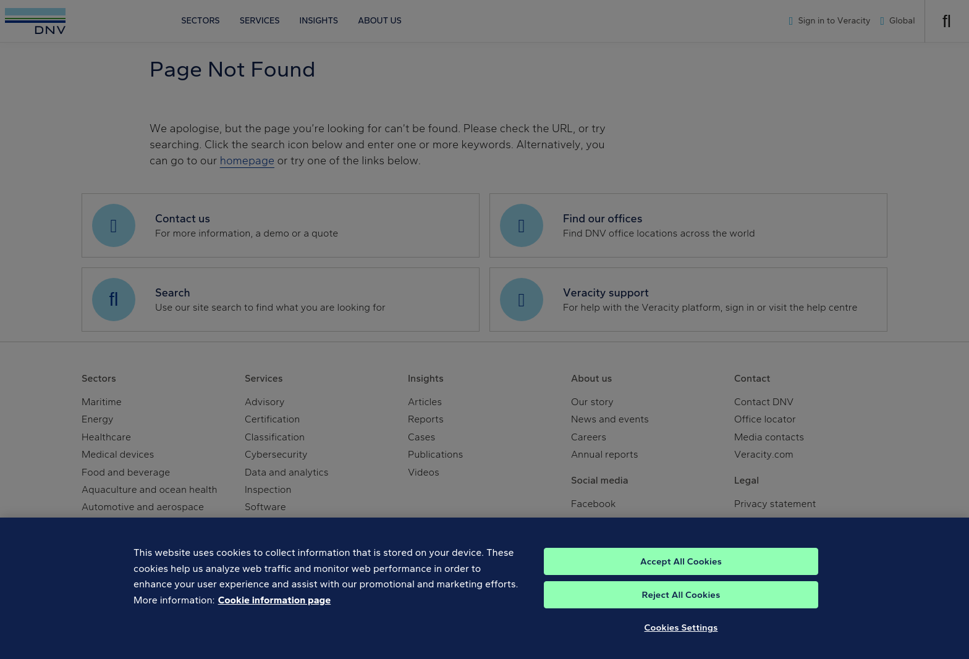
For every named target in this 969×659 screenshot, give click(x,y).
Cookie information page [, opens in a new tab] (274, 615)
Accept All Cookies (681, 576)
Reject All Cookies (681, 610)
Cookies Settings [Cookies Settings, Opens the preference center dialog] (681, 643)
